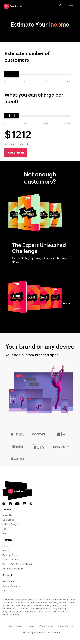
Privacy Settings (65, 626)
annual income (16, 143)
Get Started (16, 152)
